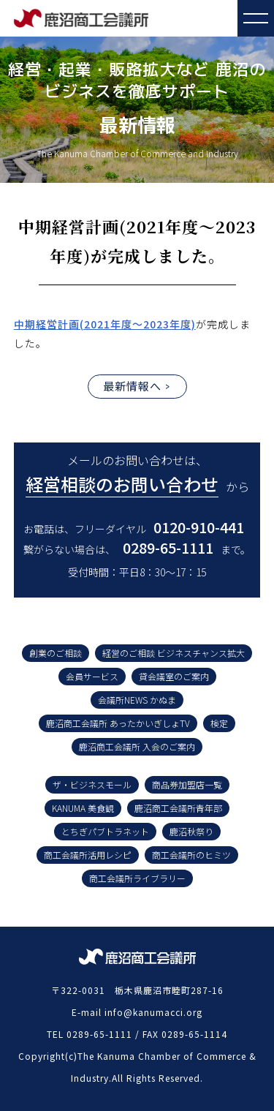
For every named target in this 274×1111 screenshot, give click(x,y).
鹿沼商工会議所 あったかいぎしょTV (118, 723)
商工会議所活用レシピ (88, 854)
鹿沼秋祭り (191, 831)
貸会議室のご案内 (174, 676)
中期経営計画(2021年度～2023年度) (105, 324)
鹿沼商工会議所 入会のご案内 (137, 746)
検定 (219, 723)
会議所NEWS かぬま (137, 699)
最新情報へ (132, 385)
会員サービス (92, 676)
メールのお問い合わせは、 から (137, 474)
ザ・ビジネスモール (92, 784)
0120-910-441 (198, 527)
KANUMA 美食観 (83, 808)
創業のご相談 (55, 653)
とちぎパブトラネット (105, 831)
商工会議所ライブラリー (137, 878)
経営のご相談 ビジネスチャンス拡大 (173, 653)
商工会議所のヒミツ (191, 854)
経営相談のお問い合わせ (122, 484)
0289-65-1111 (168, 547)
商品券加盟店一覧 (187, 784)
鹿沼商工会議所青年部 (178, 808)
